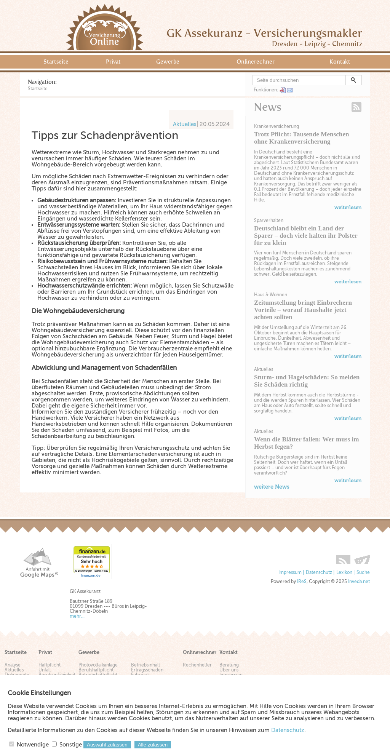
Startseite (56, 61)
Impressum (290, 572)
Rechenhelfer (197, 665)
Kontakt (339, 61)
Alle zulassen (153, 745)
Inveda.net (359, 581)
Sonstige (70, 745)
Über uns (228, 670)
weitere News (271, 486)
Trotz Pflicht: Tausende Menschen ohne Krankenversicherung (301, 138)
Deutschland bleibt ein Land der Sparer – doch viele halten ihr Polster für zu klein (305, 235)
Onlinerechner (256, 61)
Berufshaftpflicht (95, 670)
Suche (363, 572)
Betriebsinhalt (145, 665)
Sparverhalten (268, 220)
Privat (113, 61)
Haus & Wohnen (270, 294)
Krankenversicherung (276, 126)
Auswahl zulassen (107, 745)
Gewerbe (167, 61)
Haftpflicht (49, 665)
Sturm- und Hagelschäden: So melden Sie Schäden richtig (307, 381)
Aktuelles (263, 369)
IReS (302, 581)
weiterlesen (347, 207)
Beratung (229, 665)
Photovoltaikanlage (98, 665)
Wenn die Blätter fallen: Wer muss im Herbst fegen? (306, 443)
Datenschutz (319, 572)
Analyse (13, 665)
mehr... (77, 616)
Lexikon (344, 572)
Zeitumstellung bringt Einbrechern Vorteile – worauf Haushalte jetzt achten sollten (303, 310)
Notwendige (33, 745)
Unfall (44, 670)
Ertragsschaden (147, 670)
